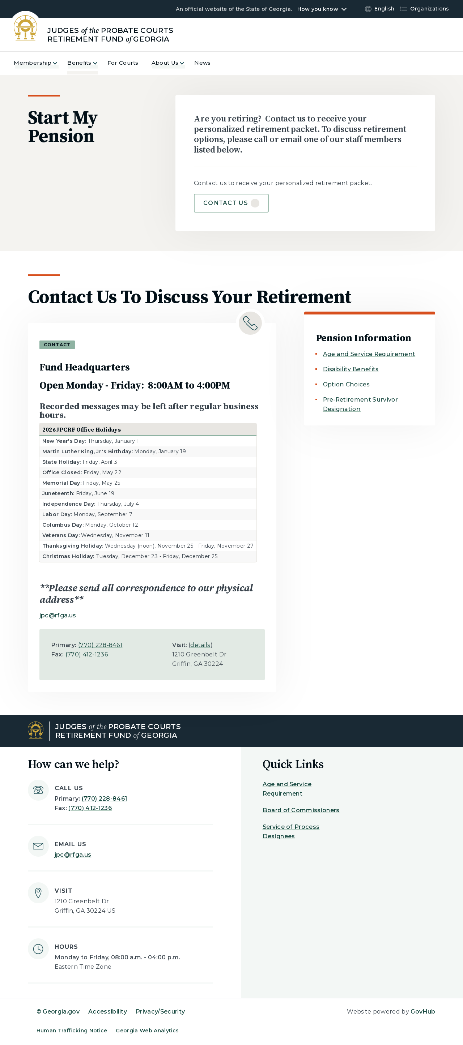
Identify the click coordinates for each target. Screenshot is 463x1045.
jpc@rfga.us (57, 615)
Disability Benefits (351, 369)
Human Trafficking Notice (72, 1030)
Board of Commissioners (301, 810)
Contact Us (225, 203)
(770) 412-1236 (86, 654)
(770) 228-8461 (100, 645)
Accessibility (107, 1011)
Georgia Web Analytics (147, 1030)
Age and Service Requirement (369, 354)
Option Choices (346, 384)
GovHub (423, 1011)
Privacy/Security (160, 1011)
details (200, 645)
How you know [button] (317, 9)
